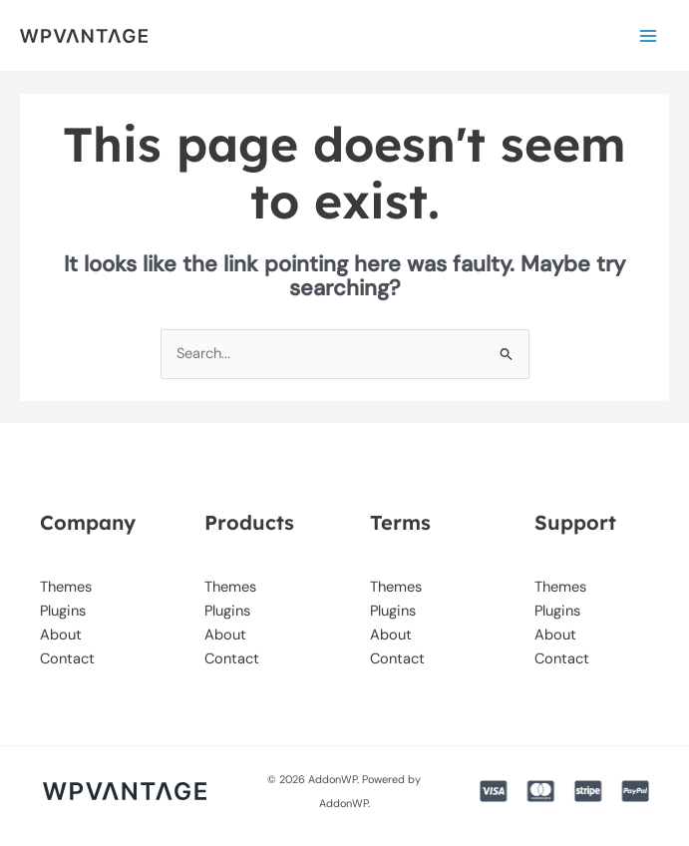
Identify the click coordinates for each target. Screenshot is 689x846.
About (61, 635)
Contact (67, 658)
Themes (66, 587)
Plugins (63, 611)
